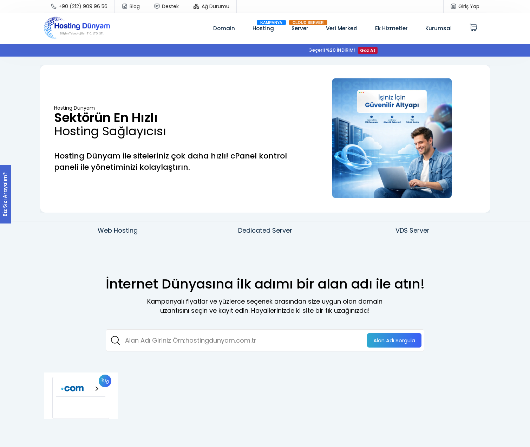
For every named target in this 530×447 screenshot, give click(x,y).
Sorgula (394, 340)
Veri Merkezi (342, 28)
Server (300, 28)
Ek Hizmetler (391, 28)
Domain (224, 28)
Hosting (263, 28)
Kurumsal (438, 28)
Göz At (370, 50)
